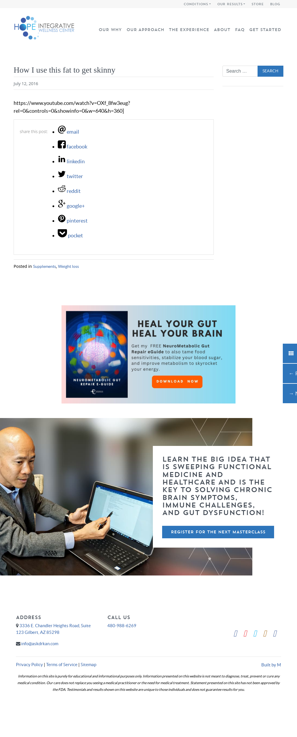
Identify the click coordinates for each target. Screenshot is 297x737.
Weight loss (68, 266)
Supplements (44, 266)
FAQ (240, 29)
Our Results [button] (229, 4)
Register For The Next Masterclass (218, 532)
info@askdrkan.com (39, 643)
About (222, 29)
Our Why (110, 29)
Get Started (265, 29)
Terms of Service (61, 664)
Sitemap (88, 664)
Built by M (271, 664)
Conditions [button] (196, 4)
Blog (275, 4)
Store (257, 4)
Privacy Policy (29, 664)
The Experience (189, 29)
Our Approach (145, 29)
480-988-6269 (121, 625)
